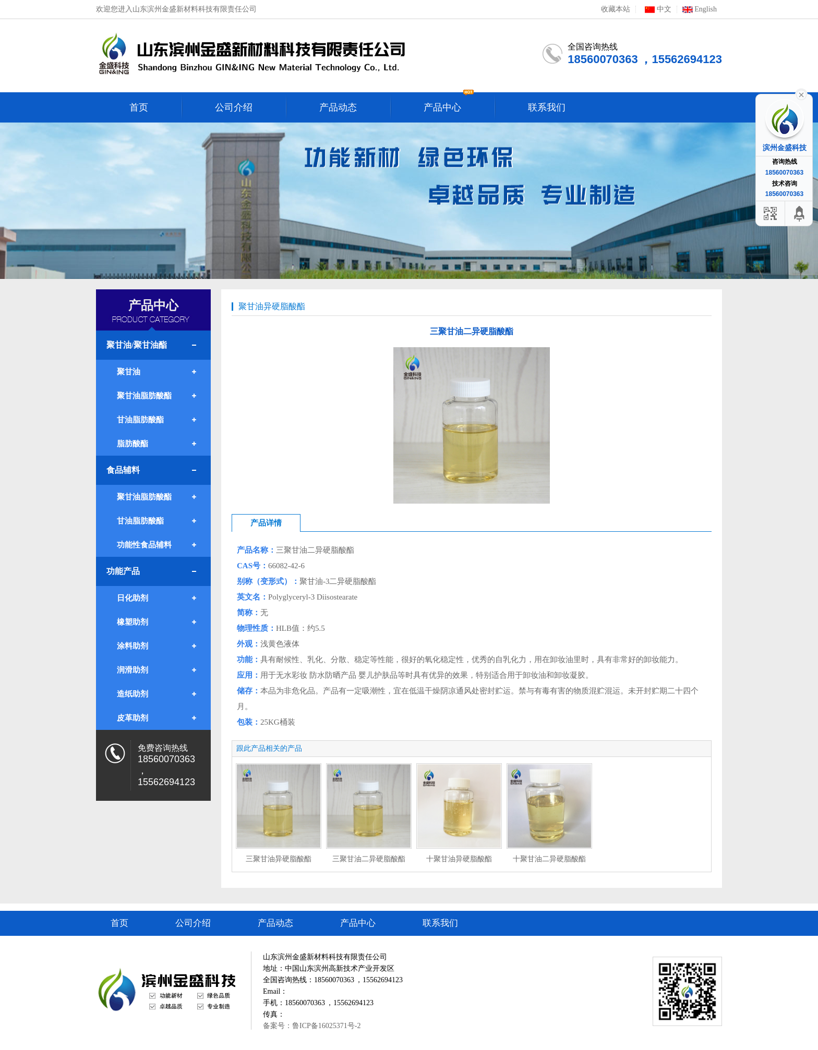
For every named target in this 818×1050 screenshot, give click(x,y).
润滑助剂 (132, 670)
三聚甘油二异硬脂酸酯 (368, 859)
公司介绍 (193, 923)
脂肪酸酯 (132, 443)
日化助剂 (132, 598)
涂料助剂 (132, 646)
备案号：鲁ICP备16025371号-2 (311, 1026)
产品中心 (358, 923)
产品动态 (275, 923)
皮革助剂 (132, 718)
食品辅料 (123, 470)
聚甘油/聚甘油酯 (136, 344)
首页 (119, 923)
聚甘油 (128, 372)
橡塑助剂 (132, 622)
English (699, 9)
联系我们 (440, 923)
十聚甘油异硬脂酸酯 (459, 859)
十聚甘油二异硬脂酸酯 (549, 859)
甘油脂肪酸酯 (140, 420)
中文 (656, 9)
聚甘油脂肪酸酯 (144, 396)
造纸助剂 (132, 694)
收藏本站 (615, 9)
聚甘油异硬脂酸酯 (271, 306)
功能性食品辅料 (144, 545)
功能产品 (123, 571)
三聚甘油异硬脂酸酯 (278, 859)
